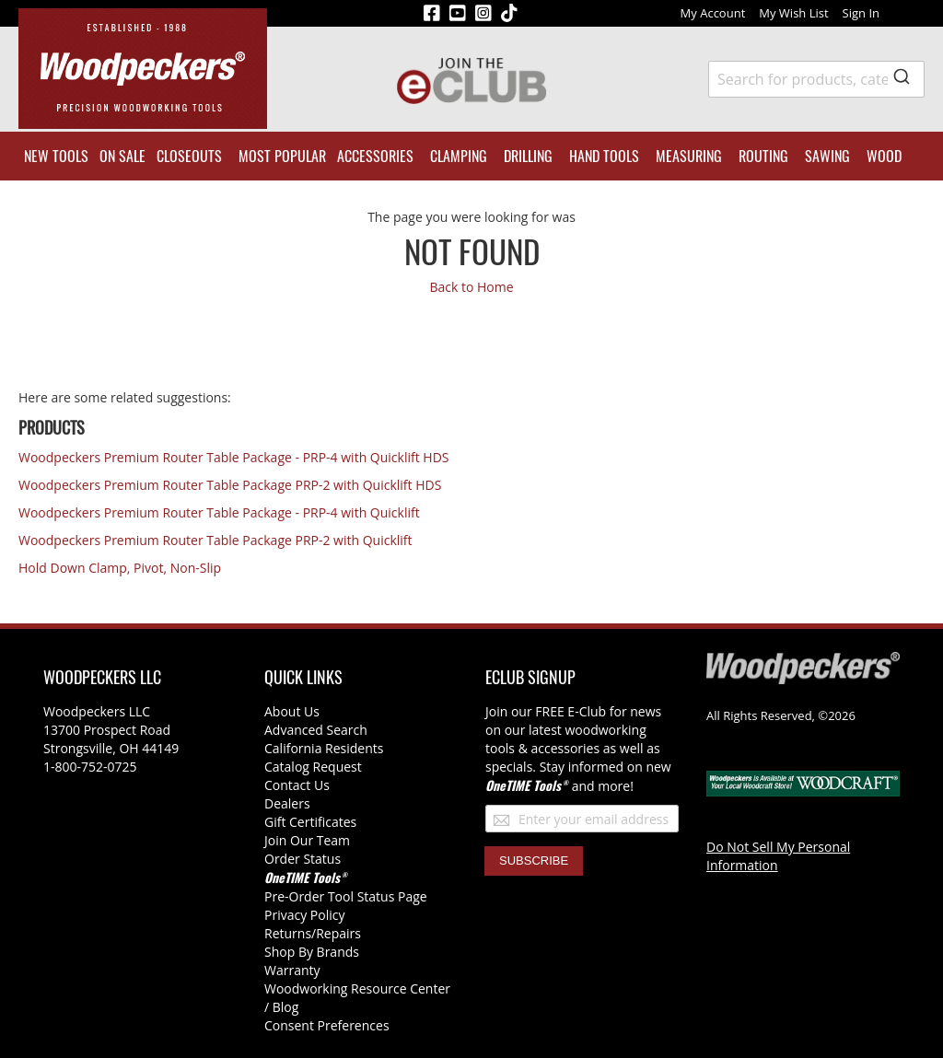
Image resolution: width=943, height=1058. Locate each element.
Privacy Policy (304, 915)
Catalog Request (313, 766)
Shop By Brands (311, 951)
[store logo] (142, 68)
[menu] (471, 156)
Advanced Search (315, 729)
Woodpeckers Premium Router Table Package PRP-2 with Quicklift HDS (229, 485)
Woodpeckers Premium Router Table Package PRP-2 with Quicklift (215, 540)
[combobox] (816, 79)
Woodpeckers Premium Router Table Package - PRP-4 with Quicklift (219, 512)
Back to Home (471, 287)
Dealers (287, 803)
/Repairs (336, 933)
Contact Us (297, 785)
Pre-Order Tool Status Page (345, 896)
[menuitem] (56, 156)
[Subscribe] (533, 861)
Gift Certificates (310, 822)
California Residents (323, 748)
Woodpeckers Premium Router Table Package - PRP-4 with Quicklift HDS (233, 457)
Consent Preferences (327, 1025)
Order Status (302, 858)
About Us (292, 711)
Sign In (861, 13)
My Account (713, 13)
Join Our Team (307, 840)
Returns (287, 933)
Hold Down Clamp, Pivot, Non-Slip (119, 567)
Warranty (292, 970)
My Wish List (793, 13)
